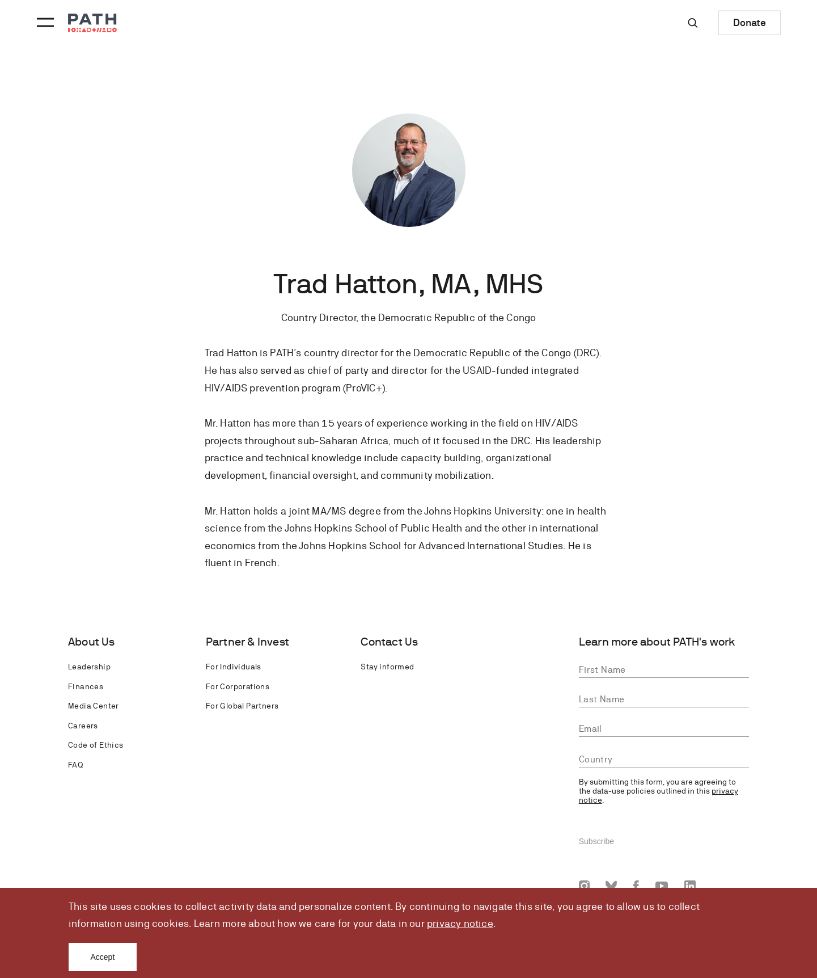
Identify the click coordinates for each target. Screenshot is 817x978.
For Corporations (237, 686)
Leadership (89, 666)
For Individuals (233, 666)
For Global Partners (242, 705)
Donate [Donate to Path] (749, 22)
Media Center (93, 705)
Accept (103, 957)
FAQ (75, 764)
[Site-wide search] (693, 23)
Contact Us (389, 641)
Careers (83, 725)
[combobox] (664, 760)
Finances (85, 686)
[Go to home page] (92, 23)
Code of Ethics (96, 744)
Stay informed (387, 666)
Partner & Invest (247, 641)
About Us (91, 641)
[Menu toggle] (43, 23)
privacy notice (460, 923)
